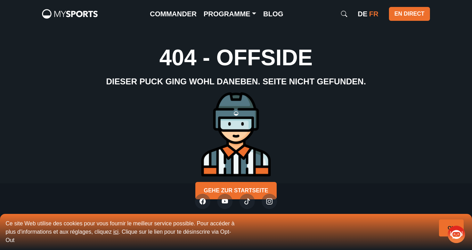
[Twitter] (202, 201)
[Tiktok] (247, 201)
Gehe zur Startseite (236, 190)
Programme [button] (227, 14)
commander (173, 14)
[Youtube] (225, 201)
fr (374, 14)
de (362, 14)
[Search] (344, 14)
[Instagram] (269, 201)
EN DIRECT (409, 14)
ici (116, 232)
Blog (273, 14)
